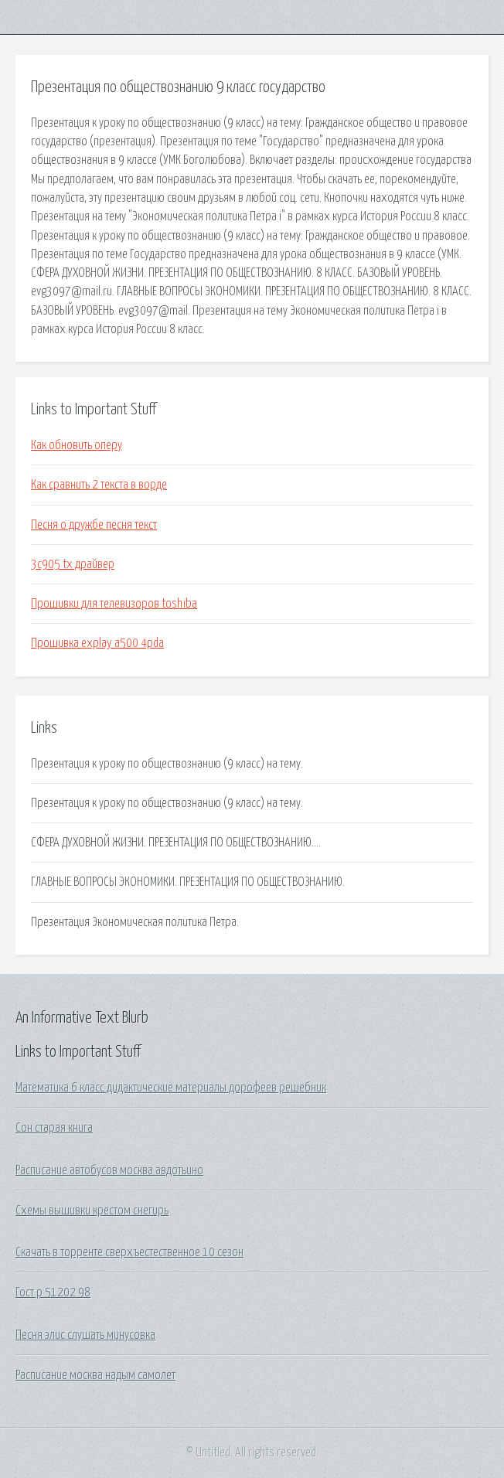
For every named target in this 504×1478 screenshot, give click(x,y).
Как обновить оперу (76, 445)
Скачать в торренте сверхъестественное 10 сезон (129, 1252)
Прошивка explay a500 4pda (97, 643)
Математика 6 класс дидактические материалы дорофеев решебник (170, 1087)
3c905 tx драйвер (72, 564)
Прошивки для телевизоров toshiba (114, 604)
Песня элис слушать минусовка (85, 1335)
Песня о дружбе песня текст (94, 525)
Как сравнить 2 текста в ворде (99, 484)
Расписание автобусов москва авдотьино (109, 1170)
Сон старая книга (54, 1128)
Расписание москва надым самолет (95, 1375)
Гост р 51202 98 (52, 1292)
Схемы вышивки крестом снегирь (92, 1210)
